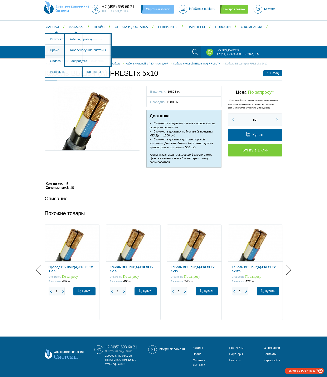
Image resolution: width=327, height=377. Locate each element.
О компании (251, 27)
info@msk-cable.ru (172, 349)
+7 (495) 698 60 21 (121, 347)
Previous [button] (41, 270)
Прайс (99, 27)
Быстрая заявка (234, 9)
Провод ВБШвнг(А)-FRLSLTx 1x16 (71, 269)
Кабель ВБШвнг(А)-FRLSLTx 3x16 (131, 269)
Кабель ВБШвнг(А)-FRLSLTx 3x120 (254, 269)
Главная (52, 27)
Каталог (76, 26)
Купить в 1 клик (255, 150)
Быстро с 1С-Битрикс (301, 370)
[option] (72, 275)
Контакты (58, 39)
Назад (273, 73)
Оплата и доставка (131, 27)
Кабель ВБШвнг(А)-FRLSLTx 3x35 (193, 269)
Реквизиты (167, 27)
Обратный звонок (158, 9)
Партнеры (196, 27)
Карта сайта (272, 360)
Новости (223, 27)
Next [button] (286, 270)
